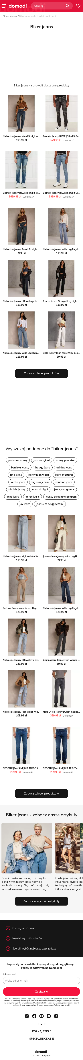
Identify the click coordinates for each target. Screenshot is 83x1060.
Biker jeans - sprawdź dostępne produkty (41, 85)
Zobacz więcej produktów (41, 373)
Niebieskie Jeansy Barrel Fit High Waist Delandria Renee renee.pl (36, 249)
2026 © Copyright (41, 1055)
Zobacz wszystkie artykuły (41, 901)
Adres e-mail (9, 974)
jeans (41, 460)
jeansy (17, 460)
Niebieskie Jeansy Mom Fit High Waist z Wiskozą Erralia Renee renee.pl (39, 136)
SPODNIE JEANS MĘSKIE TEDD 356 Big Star (25, 768)
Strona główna (10, 16)
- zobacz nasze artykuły (41, 814)
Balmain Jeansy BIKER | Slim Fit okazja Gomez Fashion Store (34, 192)
